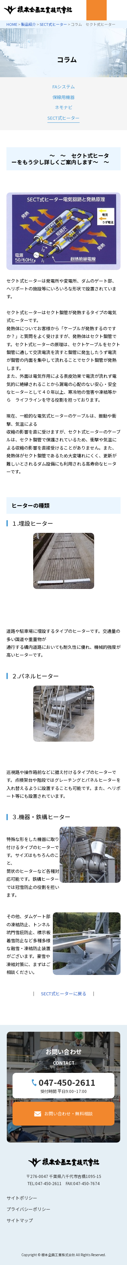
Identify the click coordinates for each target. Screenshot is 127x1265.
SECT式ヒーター (53, 24)
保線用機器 (63, 97)
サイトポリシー (21, 1198)
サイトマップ (19, 1220)
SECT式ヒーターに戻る (63, 993)
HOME (11, 24)
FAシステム (63, 86)
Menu (117, 10)
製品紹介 (28, 24)
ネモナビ (63, 107)
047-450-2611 (67, 1082)
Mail (96, 10)
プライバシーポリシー (28, 1209)
